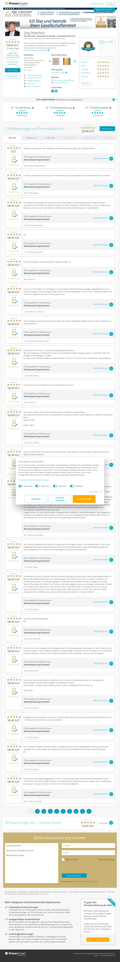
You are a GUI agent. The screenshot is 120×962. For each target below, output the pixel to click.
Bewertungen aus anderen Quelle (12, 56)
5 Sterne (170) (31, 138)
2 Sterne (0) (89, 138)
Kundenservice (86, 83)
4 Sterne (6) (50, 138)
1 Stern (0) (107, 138)
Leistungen (85, 69)
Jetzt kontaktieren (104, 9)
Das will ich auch (97, 3)
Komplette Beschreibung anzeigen (36, 50)
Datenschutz (103, 953)
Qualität (84, 62)
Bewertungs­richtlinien (80, 953)
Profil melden (45, 894)
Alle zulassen (84, 500)
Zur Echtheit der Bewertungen (12, 63)
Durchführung (86, 73)
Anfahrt (29, 70)
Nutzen (83, 66)
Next (75, 61)
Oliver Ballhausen (39, 312)
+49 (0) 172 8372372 (34, 78)
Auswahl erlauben (60, 500)
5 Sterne (101, 41)
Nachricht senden (74, 875)
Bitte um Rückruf (72, 859)
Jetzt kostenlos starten (98, 939)
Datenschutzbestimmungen (44, 481)
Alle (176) (12, 137)
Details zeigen (87, 493)
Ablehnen (36, 500)
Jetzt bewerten (13, 70)
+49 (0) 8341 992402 (34, 75)
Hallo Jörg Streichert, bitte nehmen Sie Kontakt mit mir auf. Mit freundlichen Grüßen (31, 863)
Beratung (84, 76)
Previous (50, 61)
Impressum (28, 481)
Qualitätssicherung (93, 953)
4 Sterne (101, 44)
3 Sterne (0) (69, 138)
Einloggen (110, 4)
